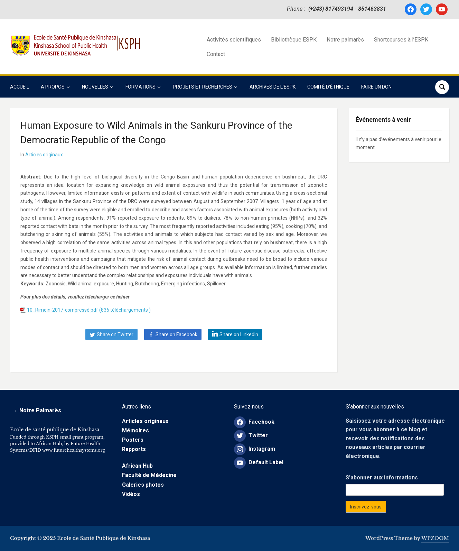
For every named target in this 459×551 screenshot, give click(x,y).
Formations (140, 87)
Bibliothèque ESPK (294, 39)
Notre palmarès (345, 39)
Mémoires (135, 430)
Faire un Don (376, 87)
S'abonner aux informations (382, 477)
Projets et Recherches (202, 87)
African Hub (137, 465)
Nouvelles (95, 87)
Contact (216, 54)
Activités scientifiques (234, 39)
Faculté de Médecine (149, 475)
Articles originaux (44, 154)
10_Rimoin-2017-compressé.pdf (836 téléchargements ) (89, 310)
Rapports (134, 449)
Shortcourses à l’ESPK (401, 39)
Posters (132, 440)
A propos (53, 87)
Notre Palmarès (40, 410)
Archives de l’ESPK (273, 87)
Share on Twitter (115, 334)
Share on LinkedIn (238, 334)
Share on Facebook (176, 334)
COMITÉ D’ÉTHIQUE (328, 87)
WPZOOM (435, 538)
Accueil (19, 87)
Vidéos (131, 494)
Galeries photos (143, 484)
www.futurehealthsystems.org (73, 450)
